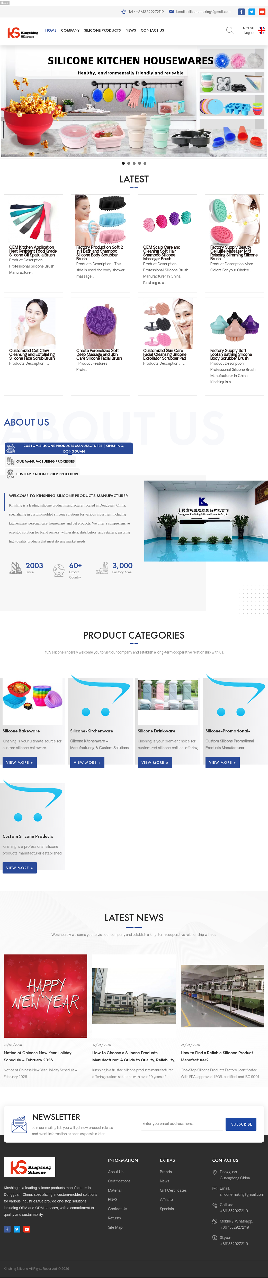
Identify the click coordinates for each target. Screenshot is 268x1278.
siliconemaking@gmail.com (209, 12)
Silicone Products (102, 30)
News (131, 30)
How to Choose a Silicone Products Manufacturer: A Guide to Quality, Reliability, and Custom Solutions (133, 1057)
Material (115, 1191)
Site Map (115, 1228)
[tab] (69, 448)
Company (70, 30)
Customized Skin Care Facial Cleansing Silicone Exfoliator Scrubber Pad (164, 355)
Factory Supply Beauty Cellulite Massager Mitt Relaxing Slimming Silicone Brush (233, 253)
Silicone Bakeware (21, 731)
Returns (114, 1218)
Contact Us (152, 30)
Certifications (119, 1181)
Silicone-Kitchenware (91, 731)
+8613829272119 (150, 12)
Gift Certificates (173, 1191)
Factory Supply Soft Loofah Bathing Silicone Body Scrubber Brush (231, 355)
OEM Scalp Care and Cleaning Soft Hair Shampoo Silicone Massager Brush (161, 253)
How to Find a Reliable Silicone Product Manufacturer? (217, 1056)
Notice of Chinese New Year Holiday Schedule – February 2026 (38, 1056)
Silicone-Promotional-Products (228, 731)
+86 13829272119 (234, 1228)
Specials (167, 1209)
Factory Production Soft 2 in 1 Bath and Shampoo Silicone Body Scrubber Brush (99, 253)
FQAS (112, 1200)
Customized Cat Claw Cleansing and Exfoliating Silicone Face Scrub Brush (32, 355)
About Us (115, 1172)
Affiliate (166, 1200)
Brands (166, 1172)
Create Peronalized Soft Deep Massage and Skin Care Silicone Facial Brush (99, 355)
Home (50, 30)
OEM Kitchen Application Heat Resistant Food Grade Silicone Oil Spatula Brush (33, 252)
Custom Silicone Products (28, 836)
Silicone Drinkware (156, 731)
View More (19, 762)
